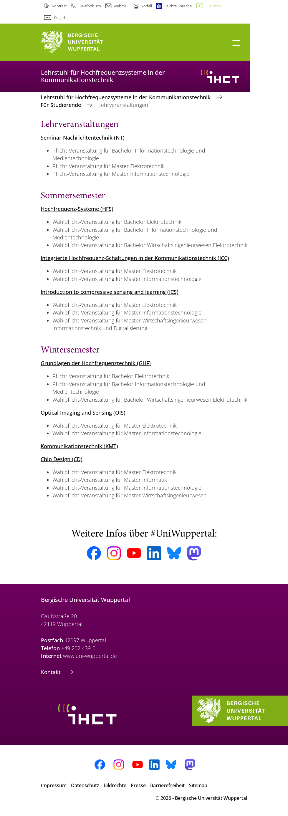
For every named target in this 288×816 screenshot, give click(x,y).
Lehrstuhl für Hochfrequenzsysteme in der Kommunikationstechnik (126, 97)
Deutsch (214, 6)
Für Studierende (61, 104)
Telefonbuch (90, 6)
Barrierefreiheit (167, 785)
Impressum (54, 785)
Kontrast (59, 6)
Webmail (120, 6)
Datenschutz (85, 785)
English (60, 17)
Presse (138, 785)
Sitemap (198, 785)
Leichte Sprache (178, 6)
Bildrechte (115, 785)
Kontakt (51, 672)
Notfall (146, 6)
